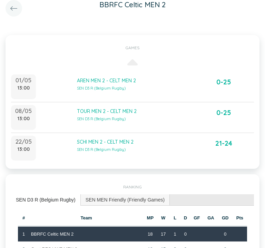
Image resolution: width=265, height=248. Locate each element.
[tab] (46, 200)
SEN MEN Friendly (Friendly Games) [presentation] (125, 200)
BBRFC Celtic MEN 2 (52, 234)
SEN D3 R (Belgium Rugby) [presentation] (46, 200)
